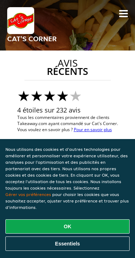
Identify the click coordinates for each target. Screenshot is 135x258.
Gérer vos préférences (28, 194)
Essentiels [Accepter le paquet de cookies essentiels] (67, 244)
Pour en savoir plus (93, 129)
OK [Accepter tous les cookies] (67, 226)
